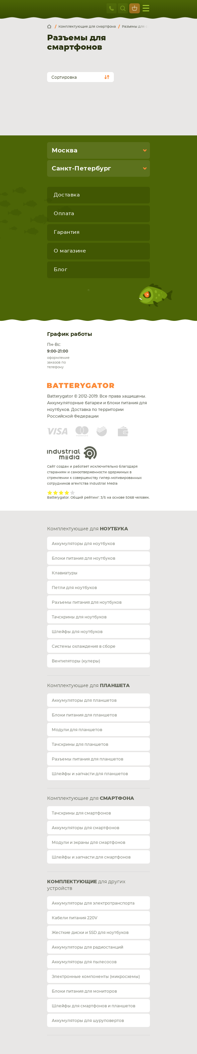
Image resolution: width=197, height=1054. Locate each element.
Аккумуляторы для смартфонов (85, 828)
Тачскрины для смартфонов (81, 813)
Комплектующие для (87, 529)
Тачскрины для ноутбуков (79, 617)
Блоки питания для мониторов (84, 991)
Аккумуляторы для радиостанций (87, 947)
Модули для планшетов (77, 730)
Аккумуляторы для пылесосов (84, 962)
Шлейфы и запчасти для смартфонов (91, 857)
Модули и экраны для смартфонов (88, 843)
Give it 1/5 (50, 492)
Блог (60, 269)
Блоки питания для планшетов (84, 715)
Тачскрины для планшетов (80, 744)
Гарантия (66, 232)
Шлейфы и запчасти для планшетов (90, 774)
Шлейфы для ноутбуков (77, 632)
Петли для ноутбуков (74, 588)
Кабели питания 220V (74, 918)
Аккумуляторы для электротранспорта (93, 903)
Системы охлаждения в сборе (84, 646)
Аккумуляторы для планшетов (84, 700)
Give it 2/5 (55, 492)
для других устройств (86, 885)
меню (146, 8)
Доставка (67, 194)
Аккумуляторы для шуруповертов (88, 1021)
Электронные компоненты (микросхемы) (96, 977)
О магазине (70, 250)
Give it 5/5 (72, 492)
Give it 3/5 (61, 492)
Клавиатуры (64, 573)
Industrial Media (72, 452)
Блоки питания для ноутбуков (83, 558)
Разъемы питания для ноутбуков (87, 602)
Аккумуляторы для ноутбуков (83, 544)
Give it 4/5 (67, 492)
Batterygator (93, 385)
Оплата (64, 213)
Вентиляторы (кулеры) (76, 661)
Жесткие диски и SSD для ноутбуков (90, 933)
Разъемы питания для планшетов (87, 759)
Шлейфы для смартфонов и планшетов (93, 1006)
